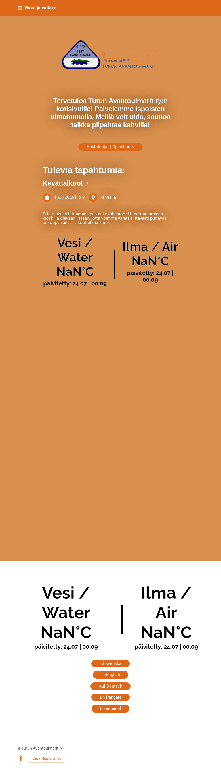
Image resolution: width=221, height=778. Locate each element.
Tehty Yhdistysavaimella (46, 758)
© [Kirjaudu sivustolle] (20, 748)
